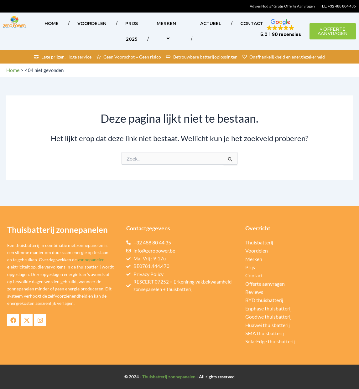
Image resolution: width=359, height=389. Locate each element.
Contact (251, 23)
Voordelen (92, 23)
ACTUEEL (210, 23)
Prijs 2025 (131, 31)
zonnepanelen (91, 260)
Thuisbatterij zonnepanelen (168, 376)
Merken (169, 31)
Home (51, 23)
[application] (179, 23)
